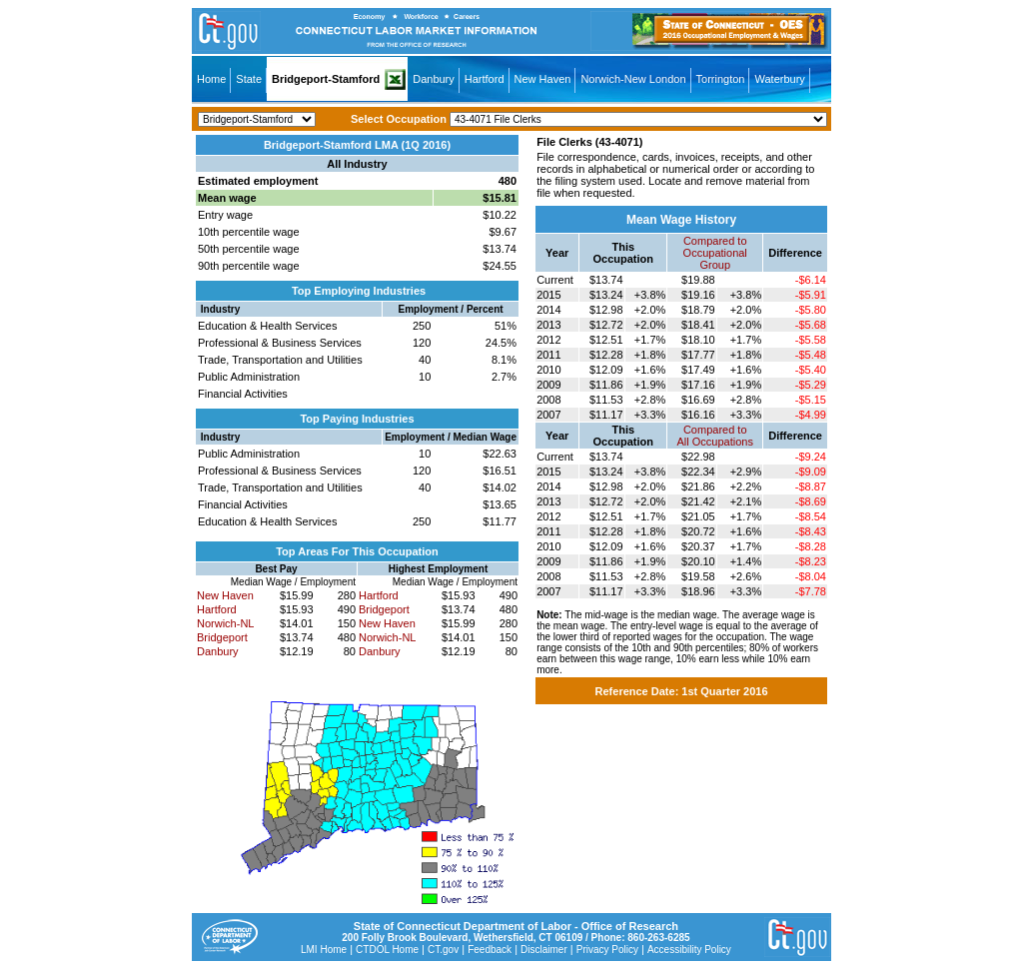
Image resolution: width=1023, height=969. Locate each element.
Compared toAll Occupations (715, 436)
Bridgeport (222, 637)
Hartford (485, 79)
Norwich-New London (632, 79)
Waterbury (779, 79)
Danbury (434, 79)
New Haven (542, 79)
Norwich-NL (225, 623)
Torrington (720, 79)
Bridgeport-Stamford (326, 79)
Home (211, 79)
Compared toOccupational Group (715, 253)
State (249, 79)
